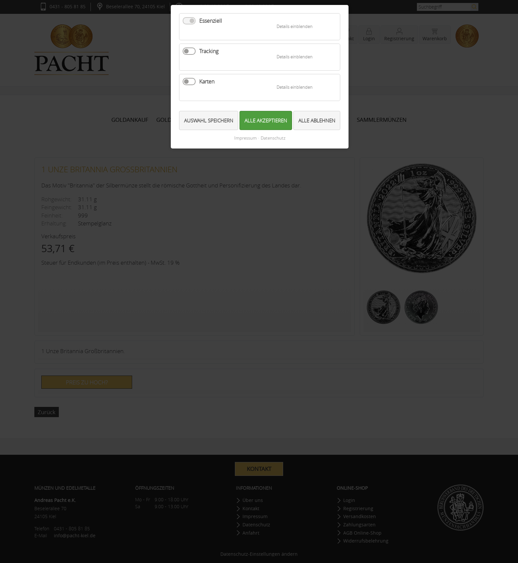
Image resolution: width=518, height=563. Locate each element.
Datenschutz (273, 138)
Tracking (208, 51)
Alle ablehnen (316, 120)
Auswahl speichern (208, 120)
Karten (206, 81)
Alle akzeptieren (265, 120)
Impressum (245, 138)
